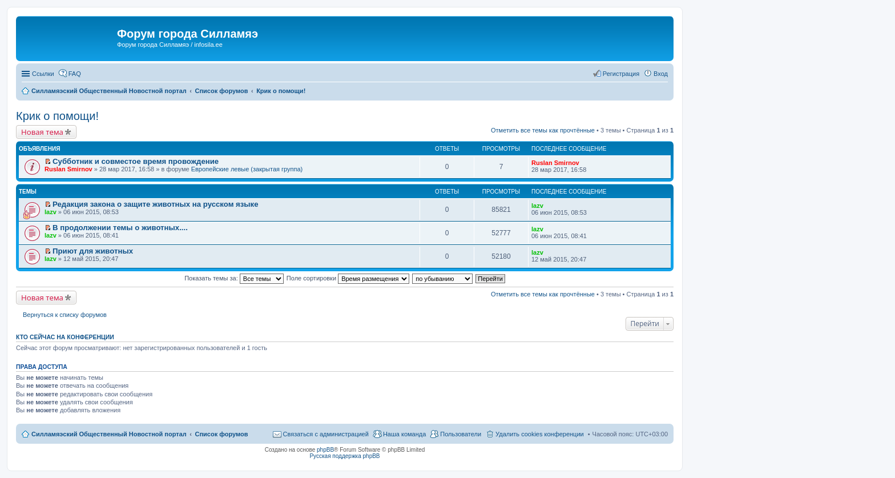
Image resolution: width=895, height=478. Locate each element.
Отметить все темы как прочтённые (543, 130)
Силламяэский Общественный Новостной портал (109, 434)
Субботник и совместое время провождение (136, 161)
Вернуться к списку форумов (65, 314)
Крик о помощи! (57, 116)
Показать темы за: (234, 278)
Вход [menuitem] (661, 73)
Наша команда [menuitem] (404, 434)
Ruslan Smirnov (68, 169)
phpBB (325, 450)
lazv (51, 211)
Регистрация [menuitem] (621, 73)
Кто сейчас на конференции (65, 337)
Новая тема (42, 132)
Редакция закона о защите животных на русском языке (155, 204)
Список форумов (221, 434)
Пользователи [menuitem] (460, 434)
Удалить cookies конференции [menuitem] (539, 434)
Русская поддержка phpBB (344, 456)
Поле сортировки (348, 278)
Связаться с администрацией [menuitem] (326, 434)
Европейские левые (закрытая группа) (247, 169)
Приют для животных (93, 251)
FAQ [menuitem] (74, 73)
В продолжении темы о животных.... (120, 227)
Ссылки (43, 73)
